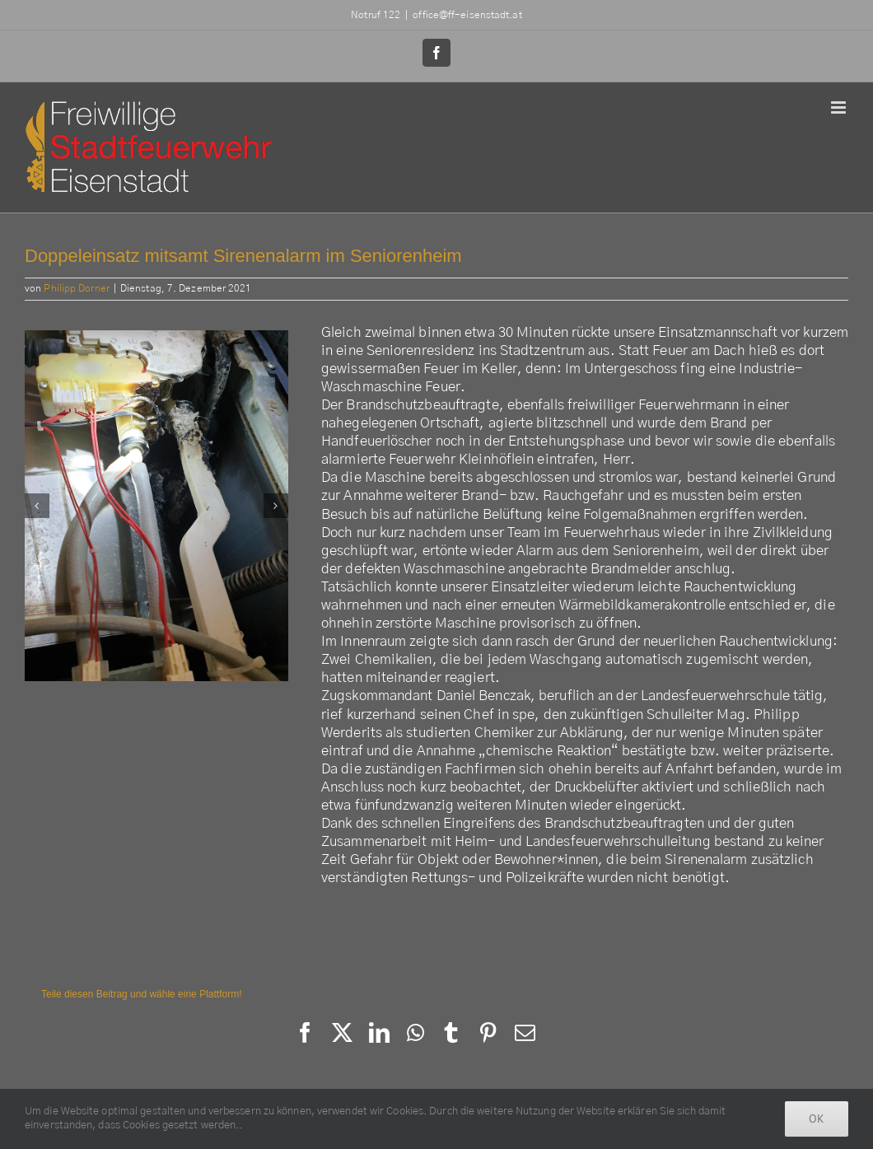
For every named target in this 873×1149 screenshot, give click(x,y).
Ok (816, 1118)
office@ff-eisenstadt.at (467, 15)
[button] (37, 505)
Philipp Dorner (76, 288)
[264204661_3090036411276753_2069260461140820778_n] (156, 506)
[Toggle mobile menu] (839, 107)
